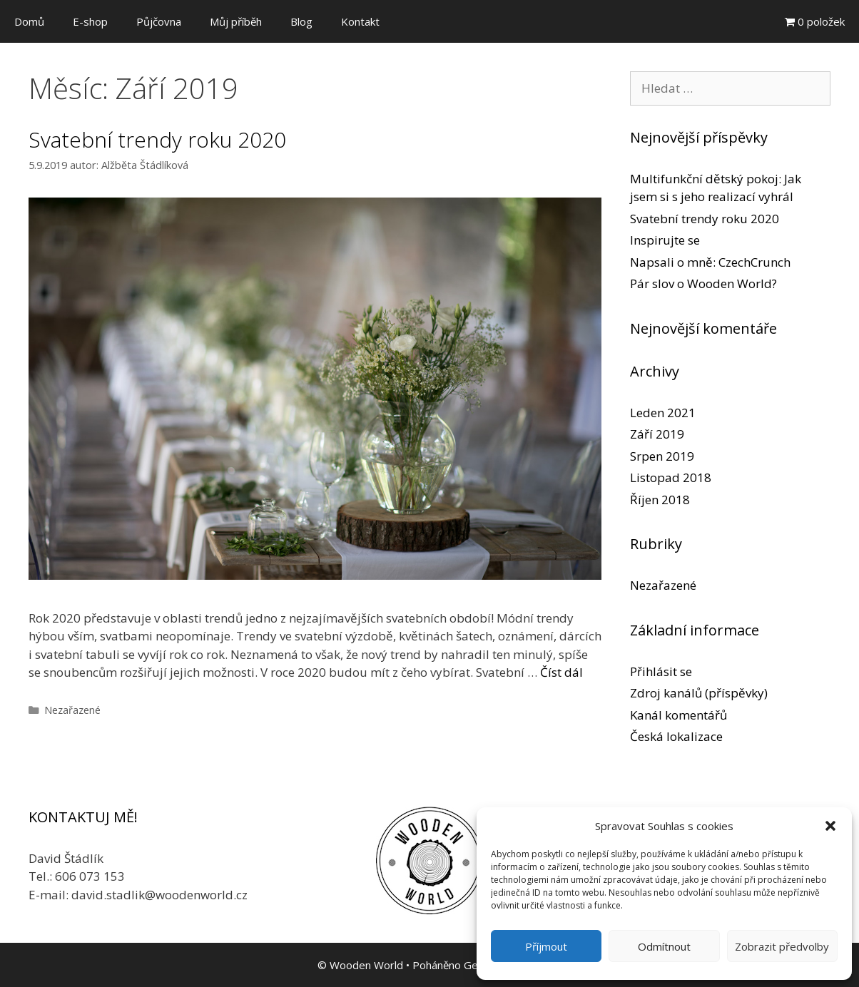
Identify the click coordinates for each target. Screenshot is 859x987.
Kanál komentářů (678, 715)
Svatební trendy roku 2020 (157, 139)
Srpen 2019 (662, 456)
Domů (29, 21)
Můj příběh (236, 21)
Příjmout (546, 946)
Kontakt (360, 21)
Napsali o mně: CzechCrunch (710, 262)
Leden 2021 (663, 412)
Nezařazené (72, 710)
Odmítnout (664, 946)
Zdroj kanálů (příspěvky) (699, 693)
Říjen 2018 (660, 499)
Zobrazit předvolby (782, 946)
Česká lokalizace (676, 736)
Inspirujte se (665, 240)
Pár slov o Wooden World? (703, 283)
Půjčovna (158, 21)
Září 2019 (657, 434)
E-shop (90, 21)
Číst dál (561, 672)
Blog (301, 21)
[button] (830, 826)
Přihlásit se (661, 671)
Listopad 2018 (670, 477)
